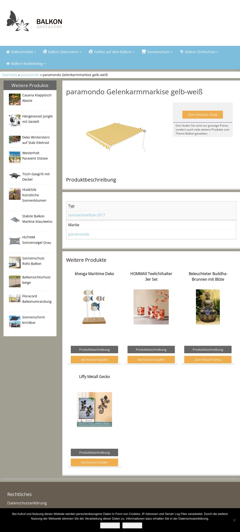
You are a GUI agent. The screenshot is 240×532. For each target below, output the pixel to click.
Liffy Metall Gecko (94, 376)
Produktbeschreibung (94, 349)
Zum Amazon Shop (203, 114)
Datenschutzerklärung (27, 503)
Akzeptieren (110, 525)
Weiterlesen (132, 525)
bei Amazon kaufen (94, 359)
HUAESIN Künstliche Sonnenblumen (34, 195)
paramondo (30, 75)
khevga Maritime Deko (94, 273)
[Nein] (234, 520)
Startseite (9, 75)
